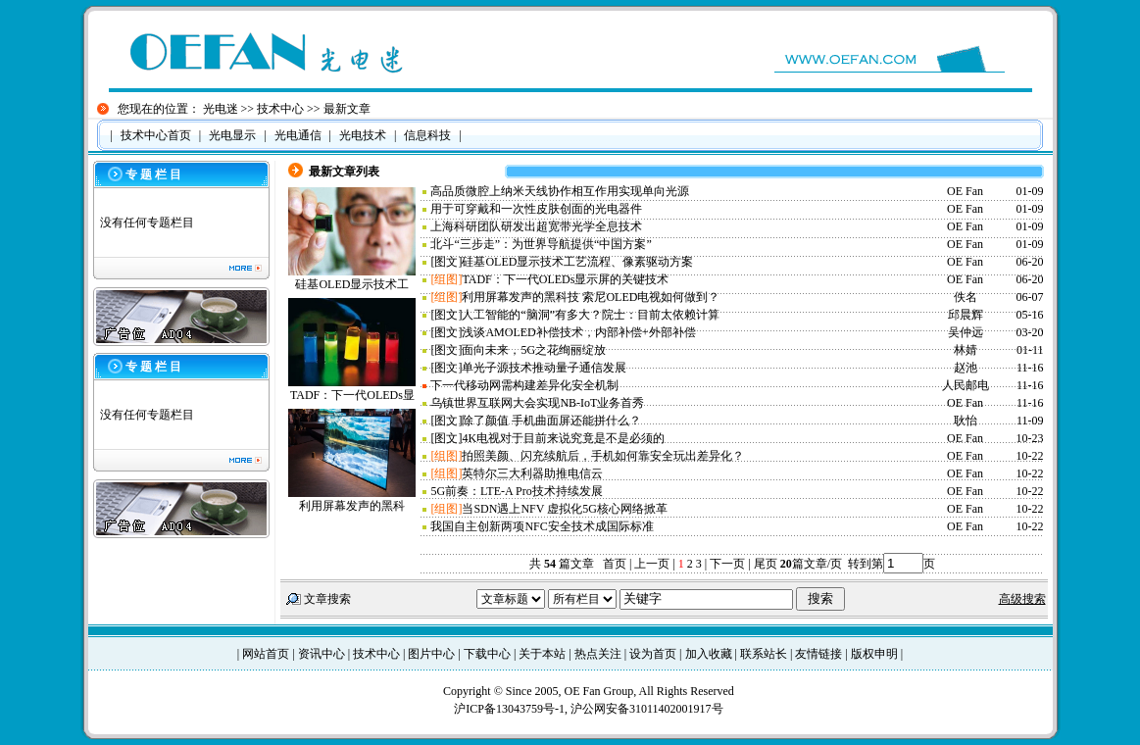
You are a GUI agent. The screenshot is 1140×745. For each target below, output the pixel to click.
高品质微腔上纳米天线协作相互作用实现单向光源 (559, 191)
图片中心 (431, 654)
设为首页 (652, 654)
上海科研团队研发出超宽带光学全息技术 (536, 226)
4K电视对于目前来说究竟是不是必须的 (563, 438)
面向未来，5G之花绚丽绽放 (534, 350)
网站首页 (265, 654)
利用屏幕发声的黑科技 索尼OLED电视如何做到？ (590, 297)
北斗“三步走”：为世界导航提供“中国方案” (540, 244)
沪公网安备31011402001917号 (646, 709)
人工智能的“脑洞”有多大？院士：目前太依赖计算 (590, 315)
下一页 (727, 564)
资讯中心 (321, 654)
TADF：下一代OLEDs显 (352, 395)
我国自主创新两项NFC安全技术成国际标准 (541, 526)
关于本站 (542, 654)
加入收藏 (708, 654)
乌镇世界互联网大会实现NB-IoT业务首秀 (537, 403)
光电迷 (220, 109)
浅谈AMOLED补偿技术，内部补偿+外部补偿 (578, 332)
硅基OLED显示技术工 (352, 284)
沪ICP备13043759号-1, (512, 709)
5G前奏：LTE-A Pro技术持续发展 (516, 491)
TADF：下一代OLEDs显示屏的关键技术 (565, 279)
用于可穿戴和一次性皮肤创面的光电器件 (536, 209)
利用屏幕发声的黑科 (352, 506)
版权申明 (874, 654)
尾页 (764, 564)
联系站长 (763, 654)
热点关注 (597, 654)
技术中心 (280, 109)
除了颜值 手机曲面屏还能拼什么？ (551, 420)
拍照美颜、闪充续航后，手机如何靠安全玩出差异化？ (603, 456)
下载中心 (487, 654)
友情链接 (818, 654)
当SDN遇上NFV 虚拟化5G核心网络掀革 (564, 509)
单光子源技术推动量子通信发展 (544, 367)
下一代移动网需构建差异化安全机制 (524, 385)
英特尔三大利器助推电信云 (532, 473)
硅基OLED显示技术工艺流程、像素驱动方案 (577, 262)
